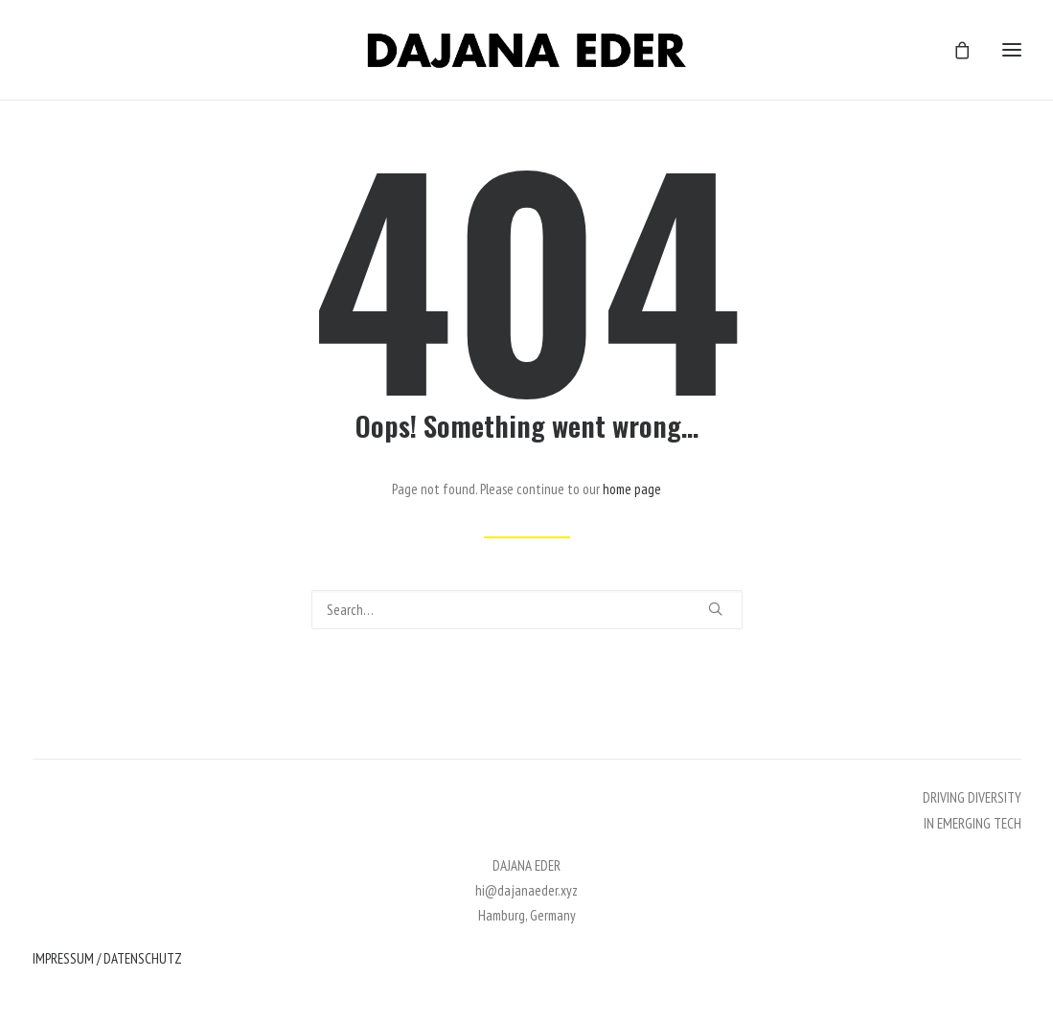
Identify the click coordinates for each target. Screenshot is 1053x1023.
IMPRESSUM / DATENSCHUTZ (107, 958)
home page (632, 489)
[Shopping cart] (953, 49)
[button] (715, 608)
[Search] (527, 609)
